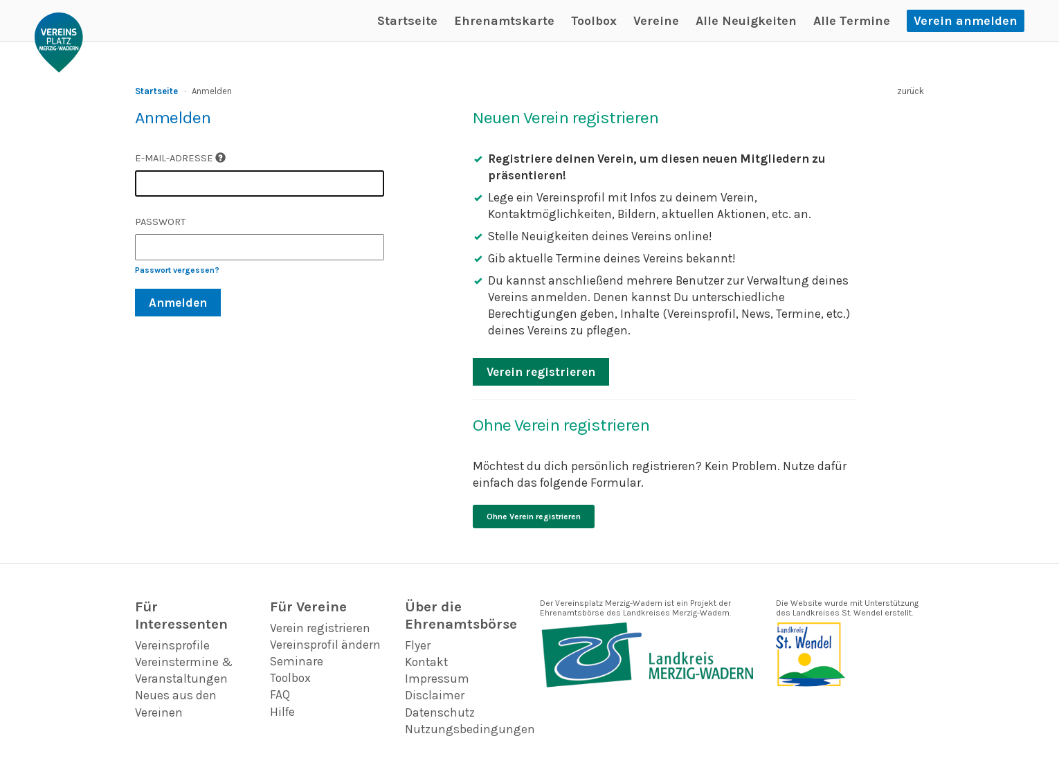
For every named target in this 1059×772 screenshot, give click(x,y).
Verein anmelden (965, 20)
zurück (910, 91)
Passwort (160, 222)
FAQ (280, 694)
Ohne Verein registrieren (534, 516)
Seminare (296, 661)
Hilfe (282, 712)
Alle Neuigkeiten (746, 20)
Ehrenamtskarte (504, 20)
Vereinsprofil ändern (325, 645)
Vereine (656, 20)
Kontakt (426, 662)
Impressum (437, 678)
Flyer (418, 645)
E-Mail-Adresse (180, 158)
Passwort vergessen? (177, 270)
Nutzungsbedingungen (470, 729)
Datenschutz (440, 712)
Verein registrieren (541, 372)
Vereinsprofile (172, 645)
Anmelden (178, 302)
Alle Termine (851, 20)
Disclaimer (434, 695)
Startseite (407, 20)
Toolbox (594, 20)
